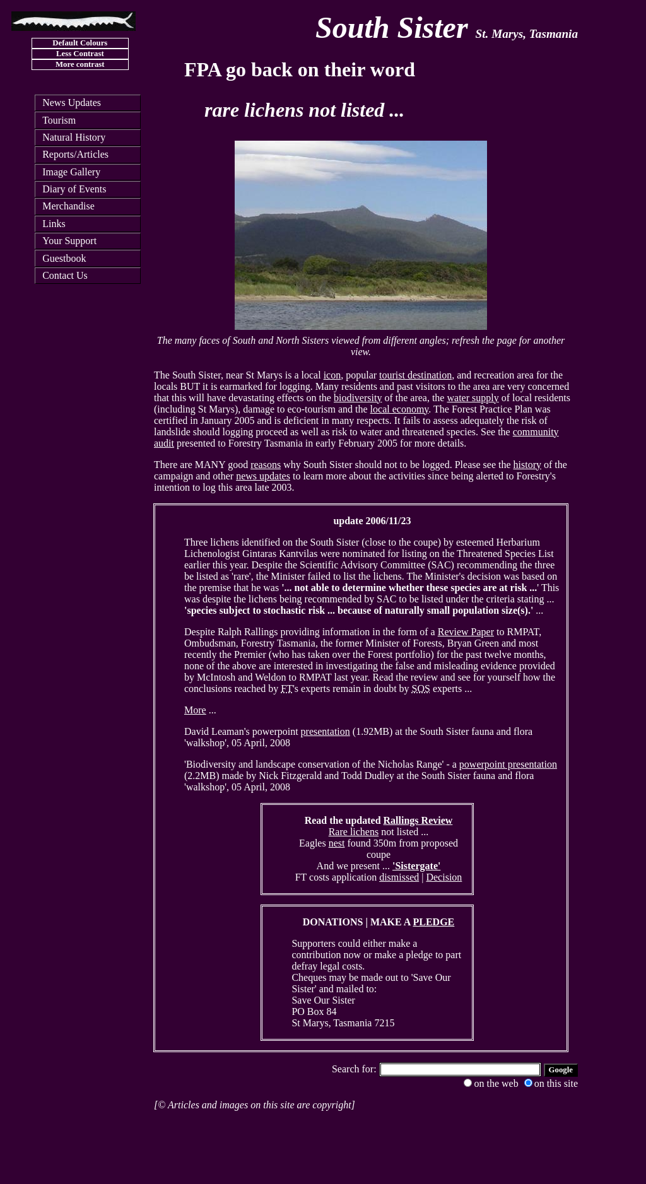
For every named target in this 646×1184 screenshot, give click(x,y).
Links (53, 223)
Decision (444, 877)
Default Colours (79, 42)
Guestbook (64, 258)
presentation (325, 731)
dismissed (399, 877)
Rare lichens (354, 831)
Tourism (59, 120)
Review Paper (466, 631)
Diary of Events (74, 189)
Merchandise (68, 206)
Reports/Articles (75, 154)
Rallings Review (418, 820)
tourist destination (415, 375)
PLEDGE (434, 922)
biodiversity (358, 397)
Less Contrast (80, 53)
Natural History (73, 137)
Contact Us (65, 275)
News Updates (71, 102)
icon (332, 375)
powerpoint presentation (508, 764)
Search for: (355, 1069)
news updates (263, 476)
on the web (491, 1083)
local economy (399, 409)
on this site (551, 1083)
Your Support (69, 240)
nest (337, 843)
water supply (472, 397)
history (527, 464)
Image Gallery (71, 172)
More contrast (80, 64)
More (195, 710)
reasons (265, 464)
